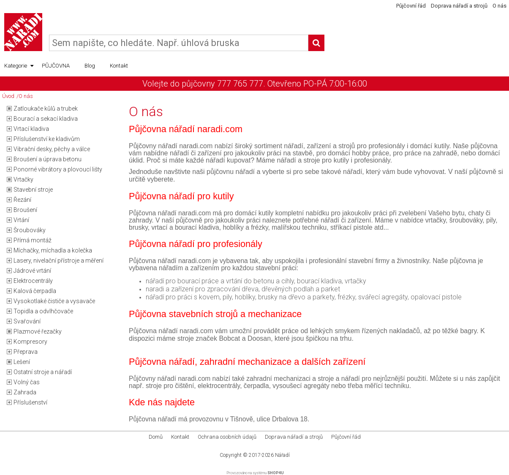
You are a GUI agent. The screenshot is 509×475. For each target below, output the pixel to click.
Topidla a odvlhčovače (43, 311)
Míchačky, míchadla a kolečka (53, 250)
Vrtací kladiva (31, 128)
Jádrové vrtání (32, 270)
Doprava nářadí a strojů (459, 6)
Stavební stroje (33, 189)
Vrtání (21, 220)
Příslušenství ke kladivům (47, 139)
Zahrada (25, 392)
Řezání (22, 199)
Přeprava (26, 351)
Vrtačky (23, 179)
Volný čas (27, 382)
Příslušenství (30, 402)
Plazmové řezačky (38, 331)
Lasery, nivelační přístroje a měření (58, 260)
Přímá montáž (33, 240)
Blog (89, 65)
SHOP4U (275, 473)
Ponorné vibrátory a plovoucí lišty (58, 169)
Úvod (8, 96)
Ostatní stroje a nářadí (43, 372)
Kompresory (30, 341)
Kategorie (18, 66)
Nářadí (282, 455)
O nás (499, 6)
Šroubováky (30, 230)
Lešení (22, 361)
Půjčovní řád (411, 6)
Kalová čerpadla (35, 291)
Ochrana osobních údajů (227, 437)
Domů (156, 437)
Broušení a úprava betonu (48, 159)
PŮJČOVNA (56, 65)
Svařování (27, 321)
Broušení (25, 209)
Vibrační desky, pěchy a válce (52, 149)
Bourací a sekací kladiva (46, 118)
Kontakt (119, 65)
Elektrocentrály (33, 280)
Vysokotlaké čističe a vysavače (54, 301)
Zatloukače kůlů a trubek (46, 108)
